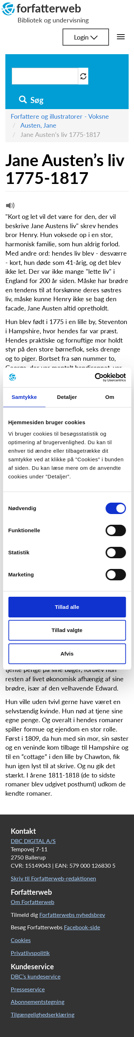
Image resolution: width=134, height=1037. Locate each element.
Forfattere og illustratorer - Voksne (60, 116)
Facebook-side (82, 927)
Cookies (21, 939)
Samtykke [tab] (24, 397)
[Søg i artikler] (45, 76)
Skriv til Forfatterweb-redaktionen (53, 878)
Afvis (67, 654)
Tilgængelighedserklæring (42, 1014)
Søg (31, 100)
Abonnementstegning (37, 1001)
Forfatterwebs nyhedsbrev (72, 914)
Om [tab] (109, 397)
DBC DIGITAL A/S (33, 840)
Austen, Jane (38, 125)
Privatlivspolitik (30, 952)
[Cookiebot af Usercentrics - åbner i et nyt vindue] (95, 377)
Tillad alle (67, 607)
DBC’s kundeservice (35, 976)
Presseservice (28, 989)
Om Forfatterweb (32, 901)
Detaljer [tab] (67, 397)
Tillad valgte (66, 630)
